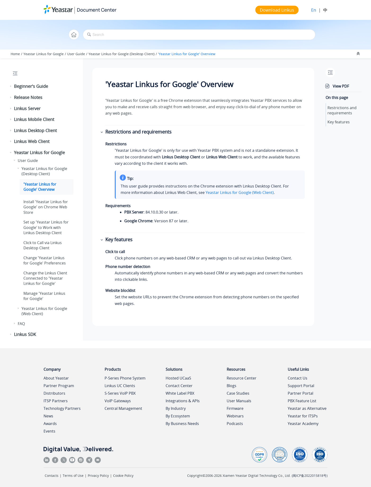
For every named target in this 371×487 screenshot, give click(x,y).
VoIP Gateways (118, 400)
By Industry (176, 408)
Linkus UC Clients (120, 385)
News (48, 416)
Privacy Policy (98, 475)
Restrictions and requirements (342, 110)
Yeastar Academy (303, 423)
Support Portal (301, 385)
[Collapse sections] (358, 53)
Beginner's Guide (31, 86)
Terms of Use (73, 475)
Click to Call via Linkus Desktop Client (42, 245)
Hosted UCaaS (178, 378)
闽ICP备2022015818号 (310, 475)
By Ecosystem (178, 416)
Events (49, 431)
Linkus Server (27, 108)
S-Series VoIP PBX (120, 393)
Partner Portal (300, 393)
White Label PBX (180, 393)
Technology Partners (62, 408)
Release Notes (28, 97)
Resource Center (241, 378)
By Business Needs (182, 423)
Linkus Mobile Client (34, 119)
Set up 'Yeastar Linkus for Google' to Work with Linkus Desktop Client (46, 227)
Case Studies (238, 393)
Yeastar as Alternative (307, 408)
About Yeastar (56, 378)
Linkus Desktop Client (35, 130)
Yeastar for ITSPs (303, 416)
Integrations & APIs (183, 400)
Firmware (235, 408)
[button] (11, 86)
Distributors (54, 393)
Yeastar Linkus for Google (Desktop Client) (121, 54)
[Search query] (199, 34)
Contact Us (297, 378)
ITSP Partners (56, 400)
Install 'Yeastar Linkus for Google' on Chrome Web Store (45, 207)
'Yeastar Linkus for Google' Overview (186, 54)
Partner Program (59, 385)
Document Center (96, 10)
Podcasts (235, 423)
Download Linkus (277, 10)
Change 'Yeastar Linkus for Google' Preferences (44, 260)
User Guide (76, 54)
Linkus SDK (25, 334)
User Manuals (239, 400)
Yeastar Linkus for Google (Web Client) (240, 192)
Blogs (231, 385)
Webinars (235, 416)
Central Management (123, 408)
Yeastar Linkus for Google (43, 54)
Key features (338, 122)
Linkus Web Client (31, 141)
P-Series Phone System (125, 378)
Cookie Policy (123, 475)
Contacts (51, 475)
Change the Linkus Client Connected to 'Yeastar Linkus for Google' (45, 278)
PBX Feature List (302, 400)
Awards (50, 423)
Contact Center (179, 385)
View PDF (341, 86)
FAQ (21, 323)
